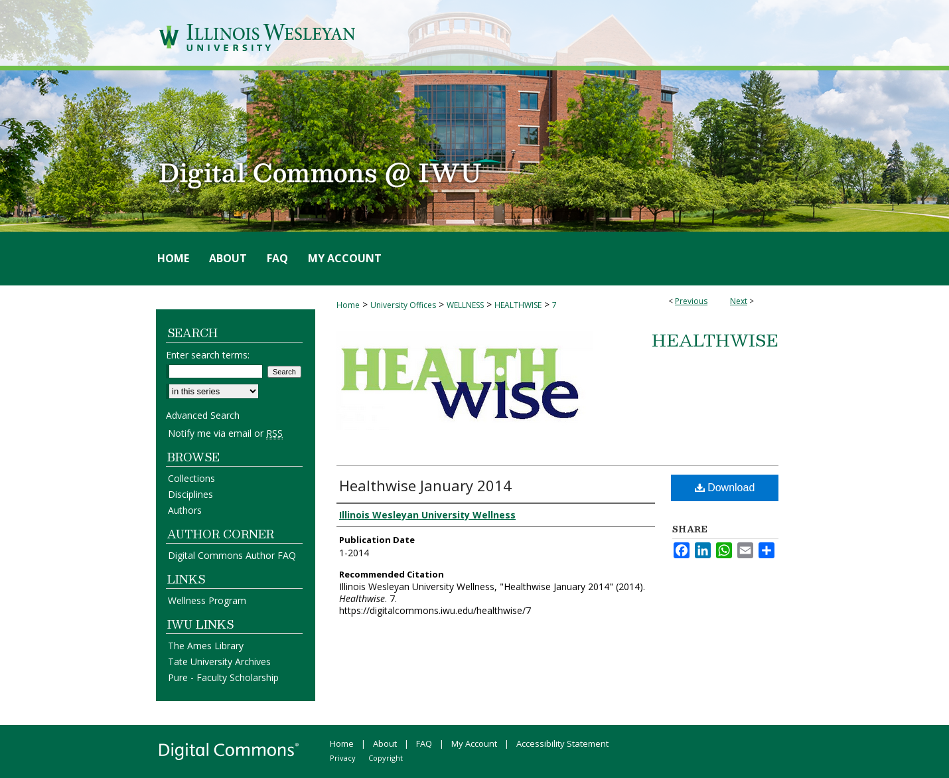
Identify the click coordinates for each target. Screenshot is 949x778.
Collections (191, 478)
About (385, 743)
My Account (474, 743)
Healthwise (715, 340)
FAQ (424, 743)
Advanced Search (203, 415)
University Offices (403, 305)
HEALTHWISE (518, 305)
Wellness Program (207, 600)
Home (348, 305)
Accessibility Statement (562, 743)
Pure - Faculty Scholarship (223, 677)
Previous (691, 301)
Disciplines (190, 494)
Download (725, 487)
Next (738, 301)
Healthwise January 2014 (425, 485)
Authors (185, 510)
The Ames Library (206, 645)
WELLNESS (465, 305)
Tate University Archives (219, 661)
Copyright (385, 758)
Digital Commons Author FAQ (232, 555)
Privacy (343, 758)
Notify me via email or (225, 433)
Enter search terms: (208, 355)
